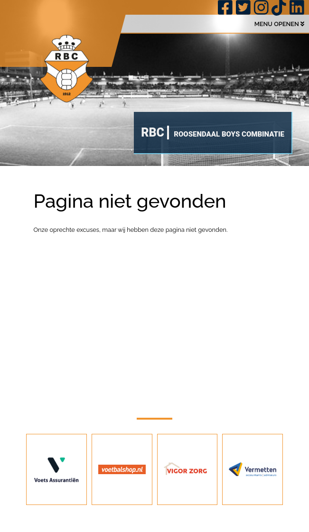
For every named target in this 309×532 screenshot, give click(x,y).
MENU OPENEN (279, 24)
